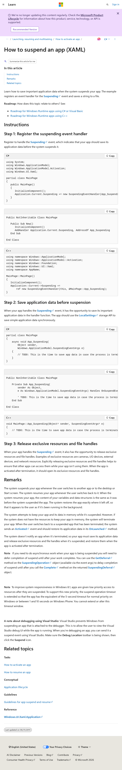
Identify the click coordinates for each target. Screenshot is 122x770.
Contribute (63, 754)
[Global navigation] (3, 5)
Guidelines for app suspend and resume (27, 702)
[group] (61, 182)
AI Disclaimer (13, 754)
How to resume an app (17, 672)
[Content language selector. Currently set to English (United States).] (22, 747)
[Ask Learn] (99, 39)
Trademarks (63, 759)
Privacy (76, 754)
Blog (48, 754)
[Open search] (107, 5)
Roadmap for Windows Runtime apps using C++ (39, 115)
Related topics (14, 83)
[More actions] (115, 39)
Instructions (13, 74)
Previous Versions (33, 754)
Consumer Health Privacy (20, 759)
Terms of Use (46, 759)
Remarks (11, 78)
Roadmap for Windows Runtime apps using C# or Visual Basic (46, 111)
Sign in (115, 4)
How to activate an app (68, 39)
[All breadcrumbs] (7, 39)
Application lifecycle (16, 687)
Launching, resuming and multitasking (32, 39)
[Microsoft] (61, 4)
